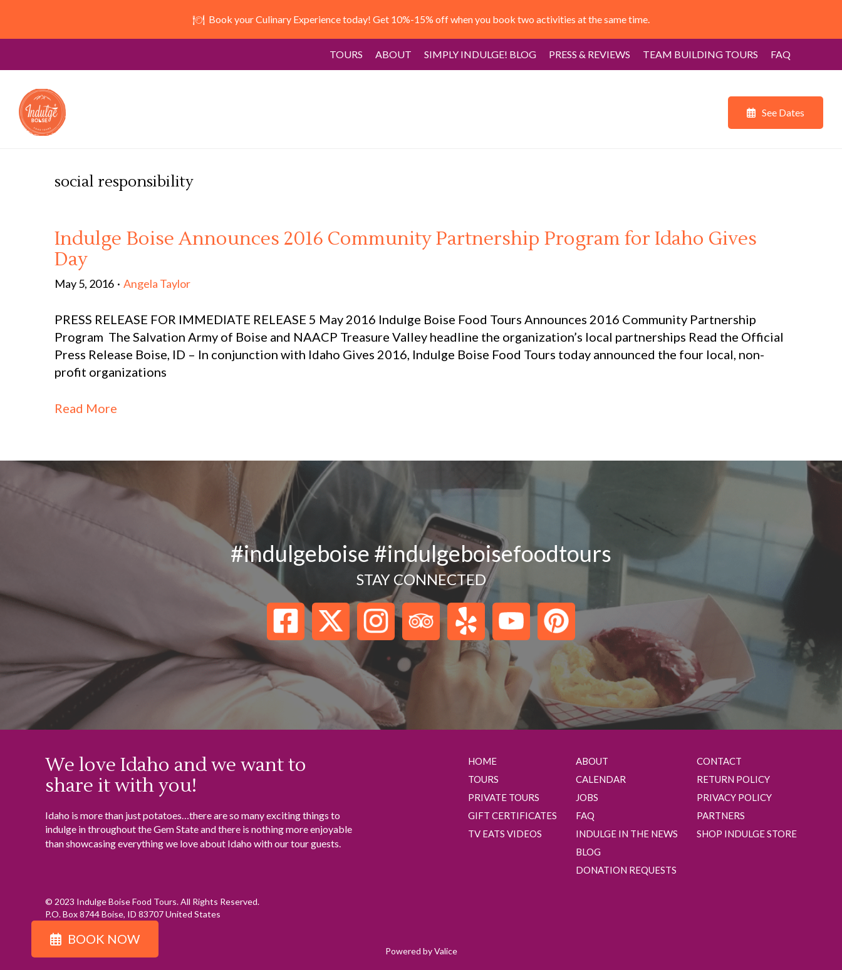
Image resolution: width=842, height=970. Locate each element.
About (393, 54)
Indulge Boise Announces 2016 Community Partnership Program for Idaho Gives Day (406, 249)
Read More (86, 408)
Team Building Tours (700, 54)
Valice (445, 951)
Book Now (104, 938)
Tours (346, 54)
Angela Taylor (156, 283)
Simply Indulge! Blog (480, 54)
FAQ (781, 54)
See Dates (783, 112)
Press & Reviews (589, 54)
